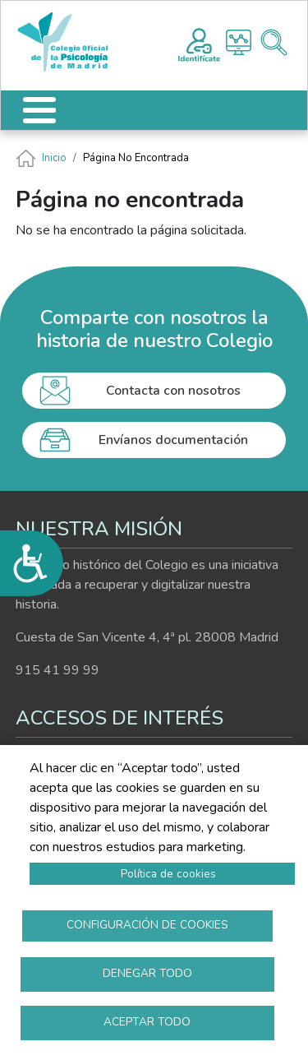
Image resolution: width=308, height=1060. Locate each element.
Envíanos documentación (173, 440)
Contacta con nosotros (173, 391)
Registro (199, 42)
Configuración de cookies (147, 925)
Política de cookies (168, 874)
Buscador (274, 42)
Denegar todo (147, 973)
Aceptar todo (147, 1022)
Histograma (238, 42)
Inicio (54, 157)
